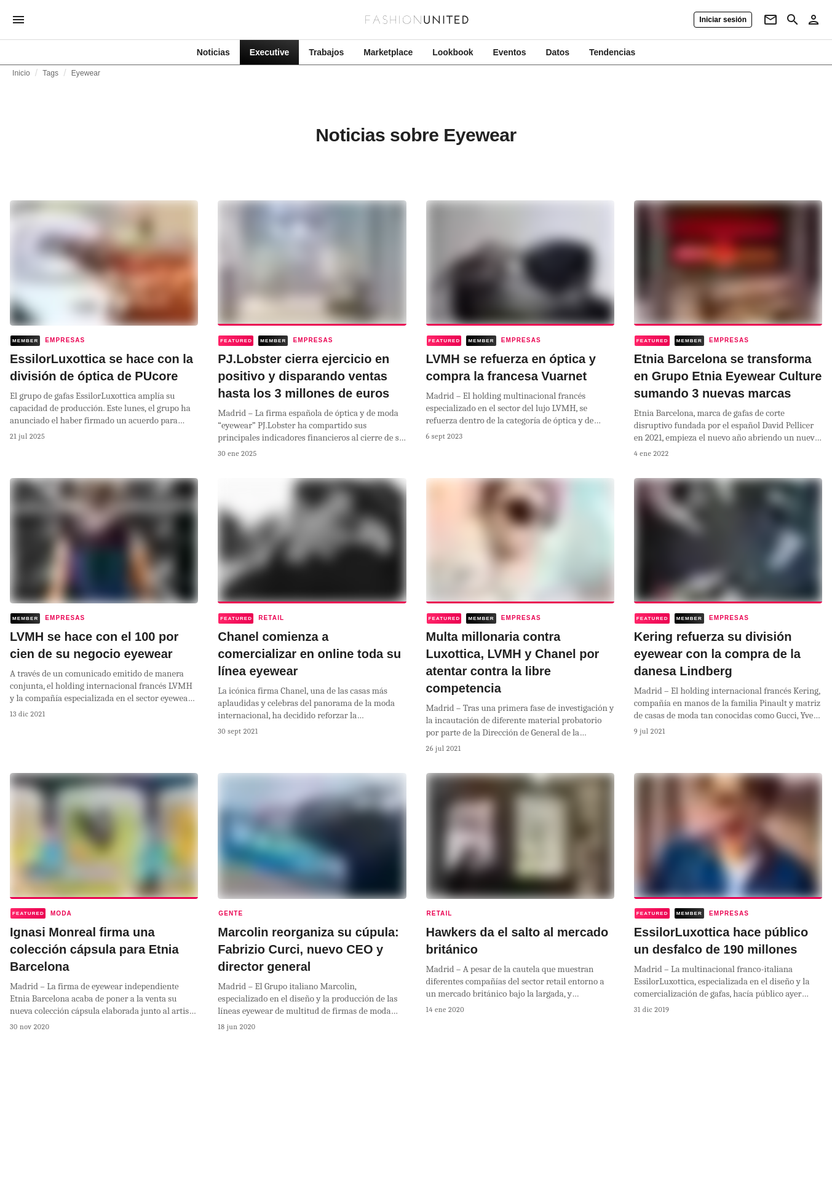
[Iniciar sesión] (723, 20)
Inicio (21, 73)
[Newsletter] (770, 19)
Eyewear (86, 73)
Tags (50, 73)
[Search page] (793, 19)
